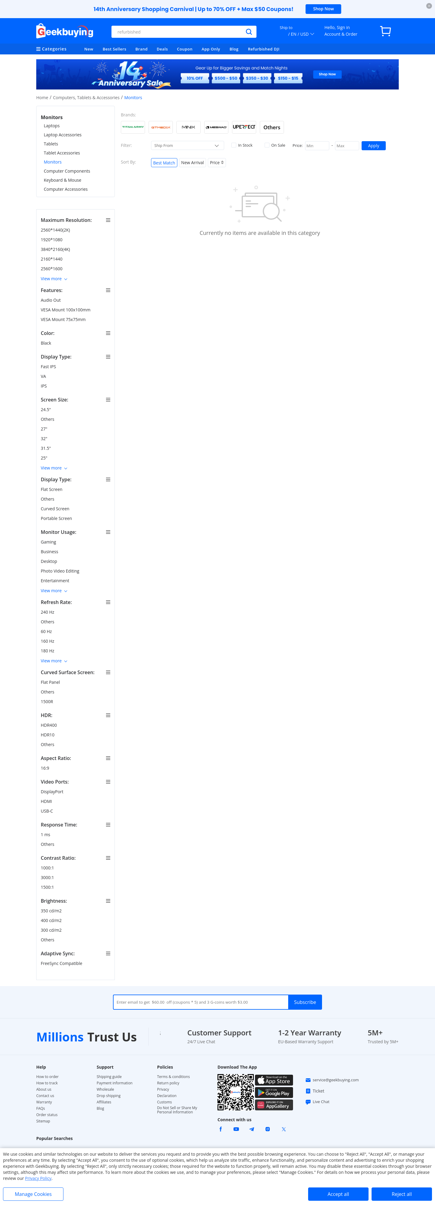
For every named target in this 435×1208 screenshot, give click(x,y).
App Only (211, 49)
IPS (44, 386)
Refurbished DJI (264, 49)
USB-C (47, 811)
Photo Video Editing (60, 571)
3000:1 (48, 877)
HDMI (47, 801)
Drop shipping (109, 1096)
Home (42, 97)
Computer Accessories (66, 189)
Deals (162, 49)
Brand (141, 49)
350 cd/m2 (52, 911)
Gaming (49, 542)
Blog (234, 49)
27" (44, 429)
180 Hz (48, 651)
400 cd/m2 (52, 920)
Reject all (402, 1194)
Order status (46, 1115)
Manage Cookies (33, 1194)
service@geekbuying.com (332, 1080)
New (88, 49)
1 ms (46, 834)
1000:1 (48, 868)
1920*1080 (52, 239)
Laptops (52, 125)
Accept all (338, 1194)
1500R (47, 701)
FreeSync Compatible (62, 963)
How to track (47, 1083)
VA (44, 376)
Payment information (115, 1083)
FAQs (40, 1108)
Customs (164, 1102)
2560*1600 (52, 268)
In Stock (242, 145)
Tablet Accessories (62, 153)
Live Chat (317, 1102)
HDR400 (49, 725)
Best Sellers (114, 49)
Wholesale (105, 1089)
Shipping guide (109, 1077)
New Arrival (192, 162)
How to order (47, 1077)
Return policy (168, 1083)
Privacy (163, 1089)
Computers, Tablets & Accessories (86, 97)
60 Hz (47, 631)
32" (44, 438)
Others (48, 419)
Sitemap (43, 1121)
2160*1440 (52, 259)
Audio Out (51, 300)
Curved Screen (55, 508)
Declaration (166, 1096)
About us (43, 1089)
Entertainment (55, 580)
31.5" (46, 448)
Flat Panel (51, 682)
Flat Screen (52, 489)
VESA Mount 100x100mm (66, 310)
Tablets (51, 144)
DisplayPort (52, 791)
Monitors (53, 162)
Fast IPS (49, 366)
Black (46, 343)
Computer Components (67, 171)
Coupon (185, 49)
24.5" (46, 409)
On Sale (275, 145)
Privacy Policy (38, 1178)
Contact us (45, 1096)
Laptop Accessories (63, 135)
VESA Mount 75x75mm (64, 319)
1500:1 (48, 887)
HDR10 (48, 735)
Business (50, 551)
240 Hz (48, 612)
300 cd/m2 (52, 930)
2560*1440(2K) (56, 230)
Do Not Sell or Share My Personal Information (177, 1110)
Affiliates (104, 1102)
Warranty (44, 1102)
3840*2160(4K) (56, 249)
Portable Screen (57, 518)
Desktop (49, 561)
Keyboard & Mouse (62, 180)
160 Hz (48, 641)
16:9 (45, 768)
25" (44, 458)
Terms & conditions (173, 1077)
